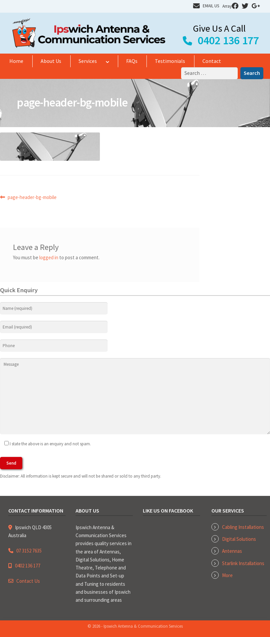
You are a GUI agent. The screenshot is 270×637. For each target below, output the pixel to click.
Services (88, 61)
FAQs (131, 61)
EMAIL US (211, 6)
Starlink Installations (243, 563)
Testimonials (170, 61)
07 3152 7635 (29, 550)
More (227, 575)
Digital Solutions (239, 539)
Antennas (232, 551)
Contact (211, 61)
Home (16, 61)
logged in (48, 257)
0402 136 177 (228, 40)
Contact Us (28, 581)
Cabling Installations (243, 527)
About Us (51, 61)
